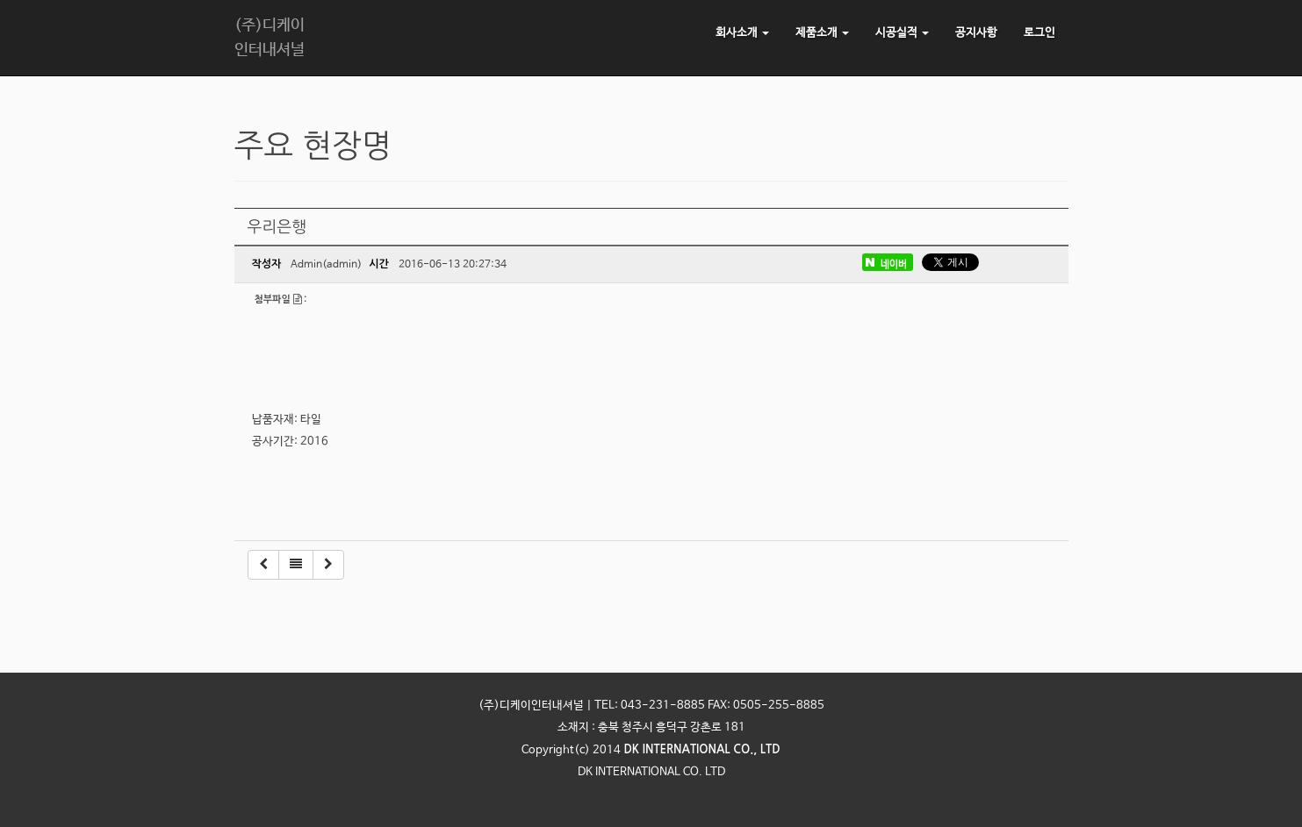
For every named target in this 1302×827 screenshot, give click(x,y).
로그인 (1039, 32)
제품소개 (822, 32)
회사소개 (742, 32)
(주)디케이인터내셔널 (269, 38)
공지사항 (976, 32)
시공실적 (902, 32)
